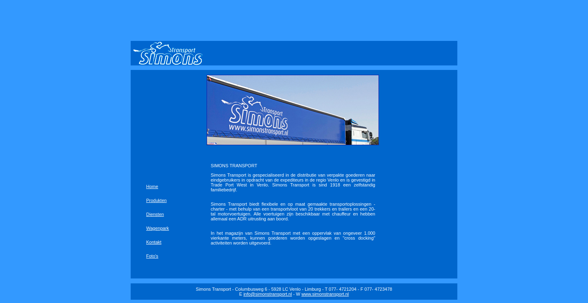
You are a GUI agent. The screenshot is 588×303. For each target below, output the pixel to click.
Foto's (152, 256)
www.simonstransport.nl (325, 294)
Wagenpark (157, 228)
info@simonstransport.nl (267, 294)
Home (152, 186)
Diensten (155, 214)
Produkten (156, 200)
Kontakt (153, 242)
